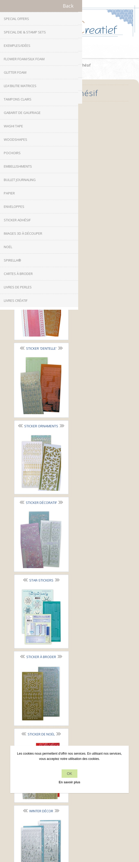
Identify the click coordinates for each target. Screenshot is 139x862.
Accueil (54, 65)
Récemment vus (69, 797)
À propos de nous (69, 741)
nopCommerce (78, 823)
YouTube (85, 676)
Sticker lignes (40, 191)
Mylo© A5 (40, 558)
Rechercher (69, 807)
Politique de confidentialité (69, 731)
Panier (76, 51)
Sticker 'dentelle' (94, 190)
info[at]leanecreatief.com (69, 697)
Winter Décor (94, 411)
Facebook (54, 676)
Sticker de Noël (40, 411)
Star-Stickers (40, 337)
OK (69, 773)
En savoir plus (69, 782)
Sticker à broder (94, 337)
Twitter (64, 676)
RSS (74, 676)
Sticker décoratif (94, 264)
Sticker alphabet (94, 117)
